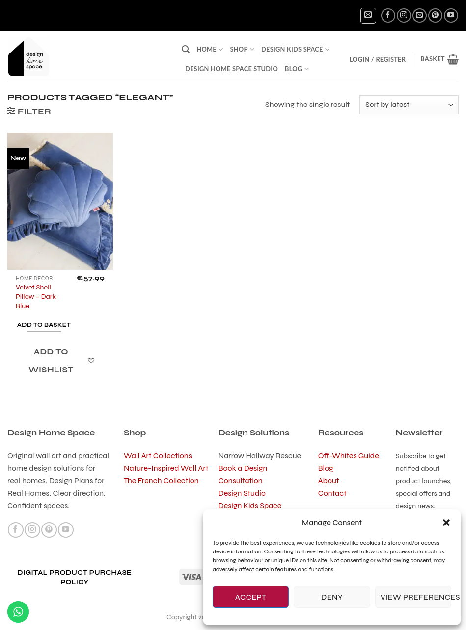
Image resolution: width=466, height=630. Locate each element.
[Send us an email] (419, 15)
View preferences (416, 597)
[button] (446, 522)
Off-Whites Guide (348, 455)
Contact (332, 493)
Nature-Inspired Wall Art (166, 467)
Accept (251, 597)
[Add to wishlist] (56, 361)
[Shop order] (409, 104)
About (328, 480)
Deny (332, 597)
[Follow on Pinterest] (435, 15)
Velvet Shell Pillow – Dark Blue (36, 296)
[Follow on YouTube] (451, 15)
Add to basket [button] (44, 324)
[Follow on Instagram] (404, 15)
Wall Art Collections (158, 455)
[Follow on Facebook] (388, 15)
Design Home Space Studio (231, 69)
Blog (297, 69)
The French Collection (161, 480)
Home (209, 49)
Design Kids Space (295, 49)
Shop (242, 49)
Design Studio (242, 493)
